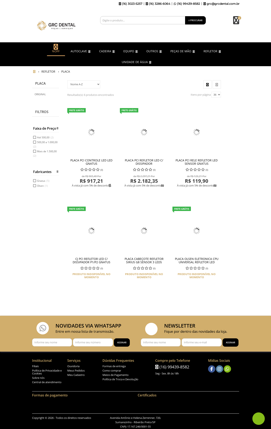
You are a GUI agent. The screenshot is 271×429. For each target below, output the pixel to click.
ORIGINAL (40, 93)
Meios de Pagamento (115, 374)
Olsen (42, 184)
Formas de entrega (114, 365)
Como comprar (111, 369)
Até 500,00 (45, 136)
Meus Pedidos (76, 369)
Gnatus (43, 180)
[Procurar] (195, 20)
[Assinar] (122, 341)
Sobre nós (38, 376)
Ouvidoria (73, 365)
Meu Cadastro (76, 374)
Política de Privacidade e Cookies (47, 371)
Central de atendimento (46, 381)
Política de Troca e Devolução (120, 378)
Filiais (35, 365)
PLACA (40, 82)
